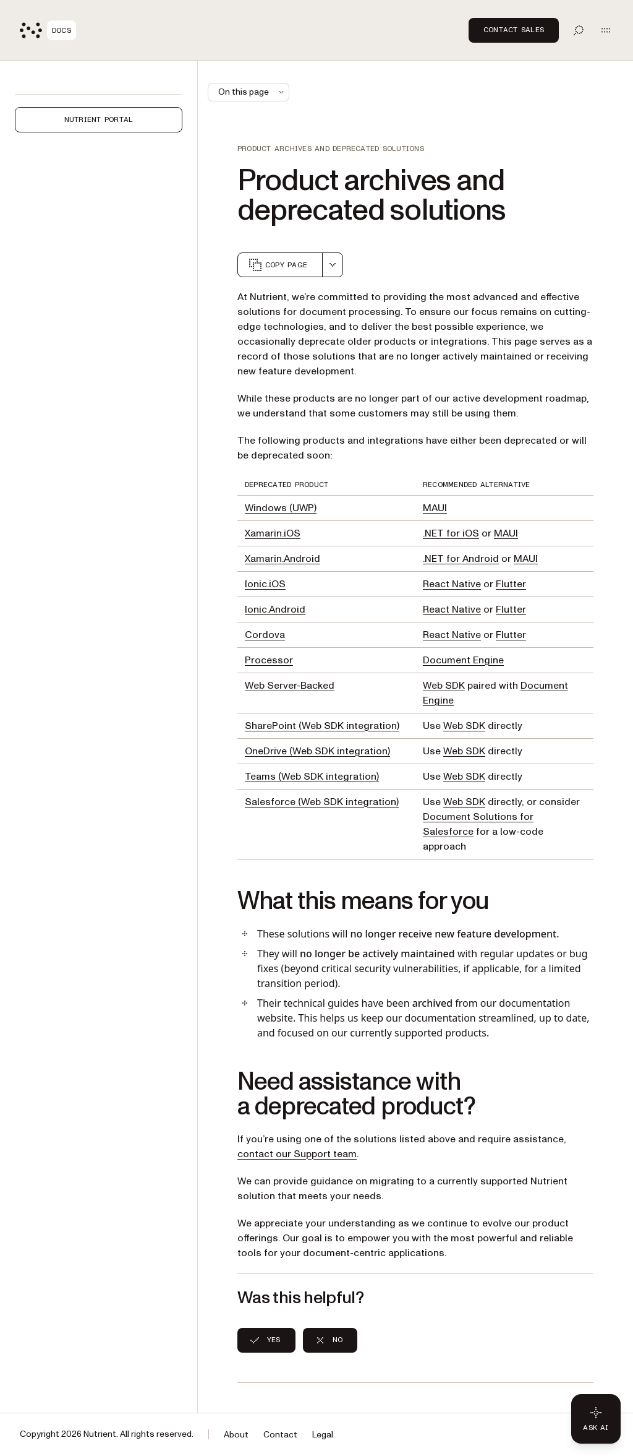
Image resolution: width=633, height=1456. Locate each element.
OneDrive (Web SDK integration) (317, 751)
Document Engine (463, 660)
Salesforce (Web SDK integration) (322, 802)
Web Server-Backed (289, 685)
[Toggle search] (578, 30)
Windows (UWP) (280, 508)
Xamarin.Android (282, 559)
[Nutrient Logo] (48, 30)
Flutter (511, 584)
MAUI (435, 508)
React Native (452, 584)
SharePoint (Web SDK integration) (322, 726)
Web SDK (444, 685)
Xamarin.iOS (272, 533)
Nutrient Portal (99, 119)
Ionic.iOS (265, 584)
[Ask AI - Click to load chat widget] (596, 1419)
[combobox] (332, 264)
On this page (252, 92)
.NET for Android (461, 559)
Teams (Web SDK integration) (312, 776)
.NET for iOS (451, 533)
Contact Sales (513, 29)
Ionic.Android (275, 609)
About (236, 1435)
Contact (280, 1435)
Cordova (265, 635)
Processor (269, 660)
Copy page (277, 264)
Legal (322, 1435)
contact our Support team (297, 1154)
